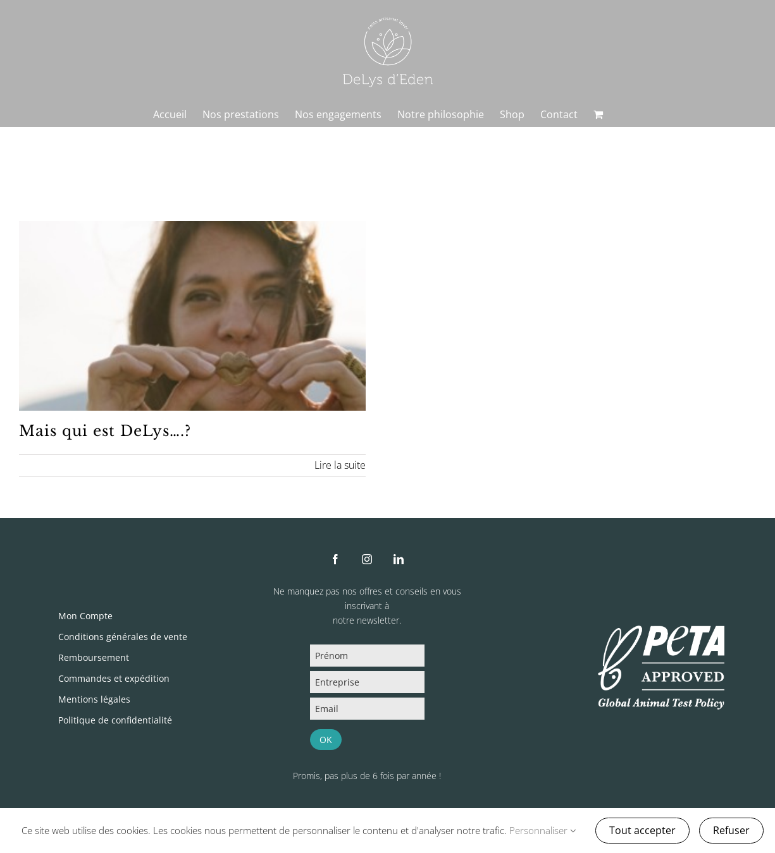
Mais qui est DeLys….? (105, 431)
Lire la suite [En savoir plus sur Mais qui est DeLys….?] (340, 465)
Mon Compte (85, 616)
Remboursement (93, 657)
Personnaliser (542, 830)
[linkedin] (398, 559)
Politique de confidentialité (115, 720)
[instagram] (367, 559)
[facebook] (335, 559)
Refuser (731, 830)
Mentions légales (94, 699)
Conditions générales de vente (122, 637)
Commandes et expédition (114, 678)
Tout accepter (642, 830)
